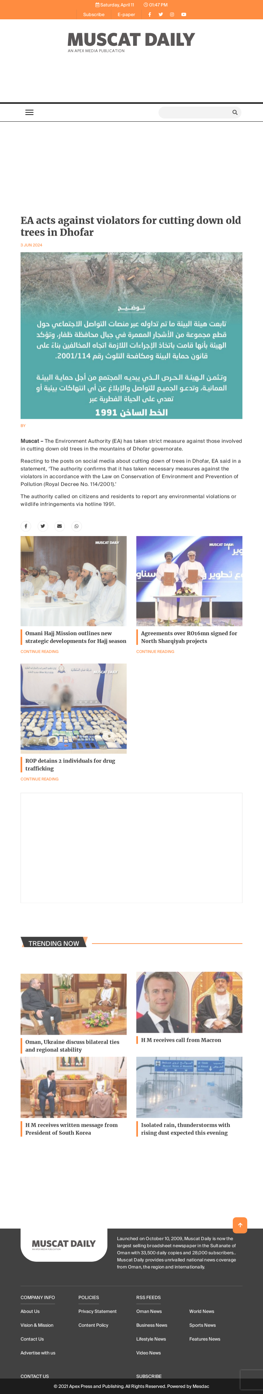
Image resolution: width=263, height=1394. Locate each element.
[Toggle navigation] (29, 112)
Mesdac (201, 1386)
